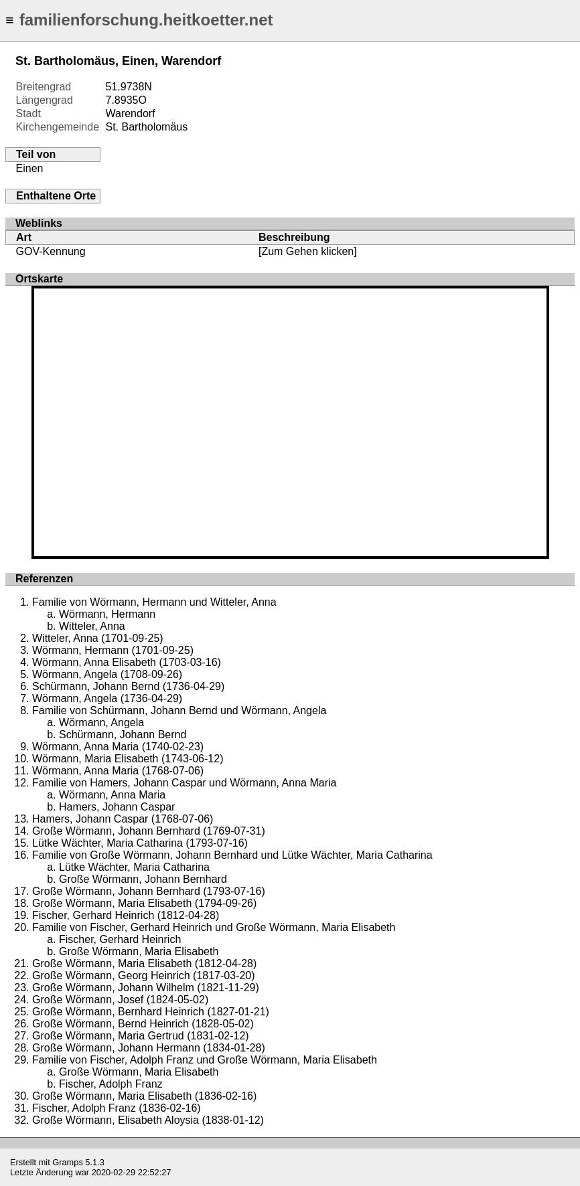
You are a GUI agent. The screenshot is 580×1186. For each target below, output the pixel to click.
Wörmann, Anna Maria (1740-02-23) (118, 746)
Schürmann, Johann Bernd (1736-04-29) (128, 686)
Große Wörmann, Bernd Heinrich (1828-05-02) (143, 1023)
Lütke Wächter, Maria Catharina (134, 867)
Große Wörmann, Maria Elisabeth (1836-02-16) (144, 1096)
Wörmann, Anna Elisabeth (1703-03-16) (126, 662)
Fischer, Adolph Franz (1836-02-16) (116, 1108)
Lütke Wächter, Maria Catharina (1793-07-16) (140, 843)
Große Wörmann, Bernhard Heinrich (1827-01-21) (150, 1011)
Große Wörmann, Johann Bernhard (143, 879)
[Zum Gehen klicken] (308, 251)
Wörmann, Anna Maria (112, 794)
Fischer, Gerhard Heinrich (120, 939)
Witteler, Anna (92, 626)
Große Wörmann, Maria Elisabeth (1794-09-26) (144, 903)
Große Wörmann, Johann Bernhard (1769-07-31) (148, 831)
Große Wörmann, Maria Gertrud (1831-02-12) (140, 1035)
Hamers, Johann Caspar (117, 807)
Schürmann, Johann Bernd (122, 734)
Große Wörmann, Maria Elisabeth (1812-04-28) (144, 963)
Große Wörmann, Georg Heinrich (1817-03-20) (143, 975)
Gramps (67, 1162)
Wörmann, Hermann (107, 614)
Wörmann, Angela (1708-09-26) (107, 674)
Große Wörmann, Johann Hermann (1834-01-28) (148, 1047)
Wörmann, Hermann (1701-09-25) (113, 650)
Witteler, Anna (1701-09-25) (97, 638)
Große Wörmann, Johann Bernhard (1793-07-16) (148, 891)
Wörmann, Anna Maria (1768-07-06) (118, 770)
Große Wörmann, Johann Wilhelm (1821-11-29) (145, 987)
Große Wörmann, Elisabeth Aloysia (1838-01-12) (148, 1120)
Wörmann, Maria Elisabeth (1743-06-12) (127, 758)
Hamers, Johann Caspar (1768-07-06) (122, 819)
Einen (30, 168)
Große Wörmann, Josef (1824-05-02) (120, 999)
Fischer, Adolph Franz (111, 1084)
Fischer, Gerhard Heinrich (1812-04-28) (125, 915)
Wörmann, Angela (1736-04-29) (107, 698)
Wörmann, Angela (101, 722)
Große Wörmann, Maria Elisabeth (138, 951)
